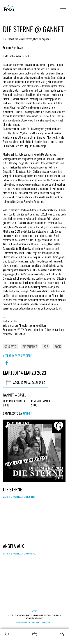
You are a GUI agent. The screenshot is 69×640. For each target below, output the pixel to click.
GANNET (27, 413)
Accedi (35, 611)
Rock (58, 346)
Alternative (30, 346)
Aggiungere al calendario (25, 383)
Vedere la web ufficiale (17, 355)
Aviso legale (47, 622)
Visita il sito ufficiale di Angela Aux (19, 553)
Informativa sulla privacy (28, 622)
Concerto (10, 346)
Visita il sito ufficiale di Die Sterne (19, 496)
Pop (45, 346)
